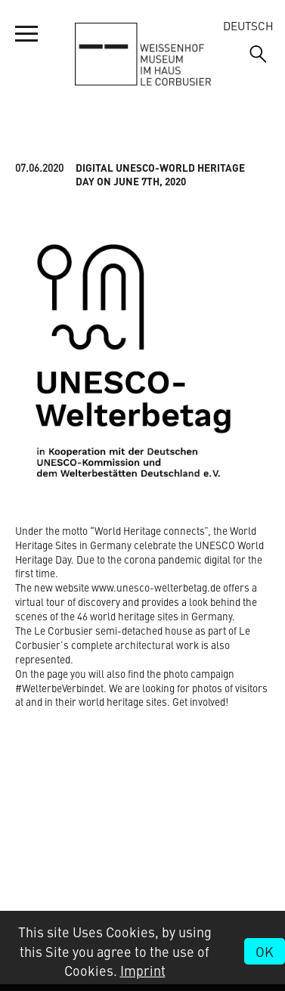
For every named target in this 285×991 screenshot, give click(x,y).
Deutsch (248, 25)
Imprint (143, 970)
